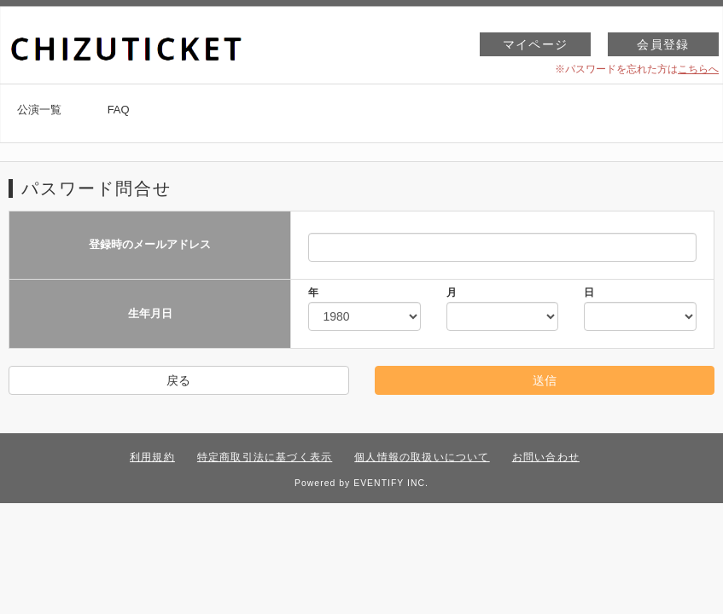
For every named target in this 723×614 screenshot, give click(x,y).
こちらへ (698, 69)
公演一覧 (39, 109)
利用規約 (152, 457)
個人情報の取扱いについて (421, 457)
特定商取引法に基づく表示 (264, 457)
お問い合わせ (546, 457)
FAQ (119, 109)
